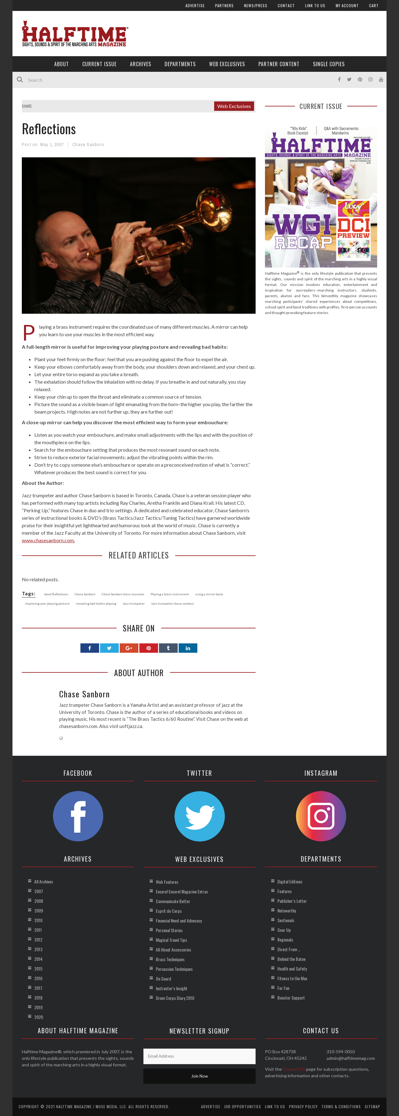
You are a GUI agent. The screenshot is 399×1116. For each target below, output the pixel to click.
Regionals (285, 939)
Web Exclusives (227, 64)
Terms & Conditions (341, 1106)
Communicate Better (173, 901)
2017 (38, 988)
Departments (180, 64)
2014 (38, 959)
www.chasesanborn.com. (48, 540)
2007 (38, 891)
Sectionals (285, 920)
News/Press (255, 5)
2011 (38, 930)
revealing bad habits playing (96, 603)
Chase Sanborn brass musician (123, 594)
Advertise (195, 5)
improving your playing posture (47, 603)
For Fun (283, 988)
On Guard (163, 978)
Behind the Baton (291, 959)
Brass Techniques (170, 959)
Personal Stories (169, 930)
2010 (38, 920)
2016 (38, 978)
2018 (38, 997)
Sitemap (372, 1106)
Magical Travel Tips (171, 940)
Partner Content (279, 64)
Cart (374, 5)
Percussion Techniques (174, 969)
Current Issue (99, 64)
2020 (38, 1017)
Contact (286, 5)
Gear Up (284, 930)
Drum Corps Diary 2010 (175, 998)
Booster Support (291, 997)
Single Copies (329, 64)
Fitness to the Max (292, 978)
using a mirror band (209, 594)
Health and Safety (292, 968)
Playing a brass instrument (170, 594)
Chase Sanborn (88, 144)
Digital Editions (289, 881)
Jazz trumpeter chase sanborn (172, 603)
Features (284, 891)
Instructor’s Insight (171, 988)
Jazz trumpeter (134, 603)
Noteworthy (286, 910)
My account (347, 5)
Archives (140, 64)
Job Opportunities (242, 1106)
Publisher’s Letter (292, 900)
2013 (38, 949)
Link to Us (315, 5)
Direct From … (288, 949)
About (61, 64)
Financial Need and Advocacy (179, 920)
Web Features (167, 881)
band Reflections (56, 594)
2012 (38, 939)
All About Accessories (173, 949)
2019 (38, 1007)
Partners (224, 5)
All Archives (43, 881)
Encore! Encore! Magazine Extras (182, 891)
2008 (38, 900)
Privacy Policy (303, 1106)
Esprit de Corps (169, 910)
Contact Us (294, 1069)
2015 (38, 968)
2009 (38, 910)
